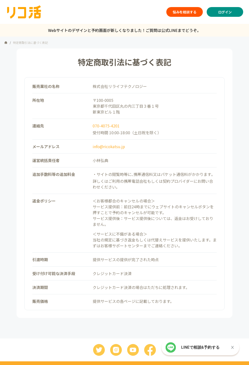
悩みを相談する (184, 12)
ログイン (225, 12)
